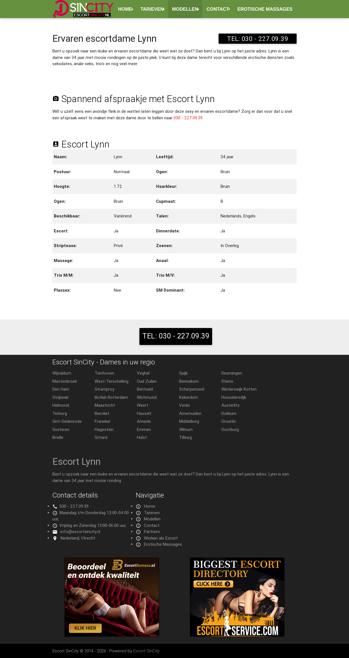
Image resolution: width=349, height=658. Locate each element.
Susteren (60, 429)
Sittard (101, 437)
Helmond (60, 405)
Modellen (185, 9)
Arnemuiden (190, 413)
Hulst (142, 437)
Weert (142, 405)
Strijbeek (60, 397)
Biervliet (102, 413)
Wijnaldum (61, 373)
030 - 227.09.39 (188, 117)
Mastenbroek (64, 381)
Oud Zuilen (147, 381)
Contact (217, 9)
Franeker (103, 421)
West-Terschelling (111, 381)
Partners (152, 531)
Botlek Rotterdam (111, 397)
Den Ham (60, 389)
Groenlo (228, 421)
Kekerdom (188, 397)
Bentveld (145, 389)
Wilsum (186, 429)
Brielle (57, 437)
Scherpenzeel (191, 389)
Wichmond (147, 397)
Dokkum (228, 413)
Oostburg (230, 429)
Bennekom (189, 381)
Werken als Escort (161, 538)
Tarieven (152, 9)
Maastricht (105, 405)
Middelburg (189, 421)
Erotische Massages (264, 9)
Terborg (59, 413)
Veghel (143, 373)
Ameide (144, 421)
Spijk (183, 373)
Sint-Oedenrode (67, 421)
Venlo (184, 405)
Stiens (227, 381)
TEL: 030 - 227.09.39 (257, 39)
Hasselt (144, 413)
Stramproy (104, 389)
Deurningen (231, 373)
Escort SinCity (146, 650)
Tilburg (185, 437)
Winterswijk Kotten (239, 389)
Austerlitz (230, 405)
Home (125, 9)
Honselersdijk (233, 397)
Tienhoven (104, 373)
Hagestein (104, 429)
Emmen (144, 429)
